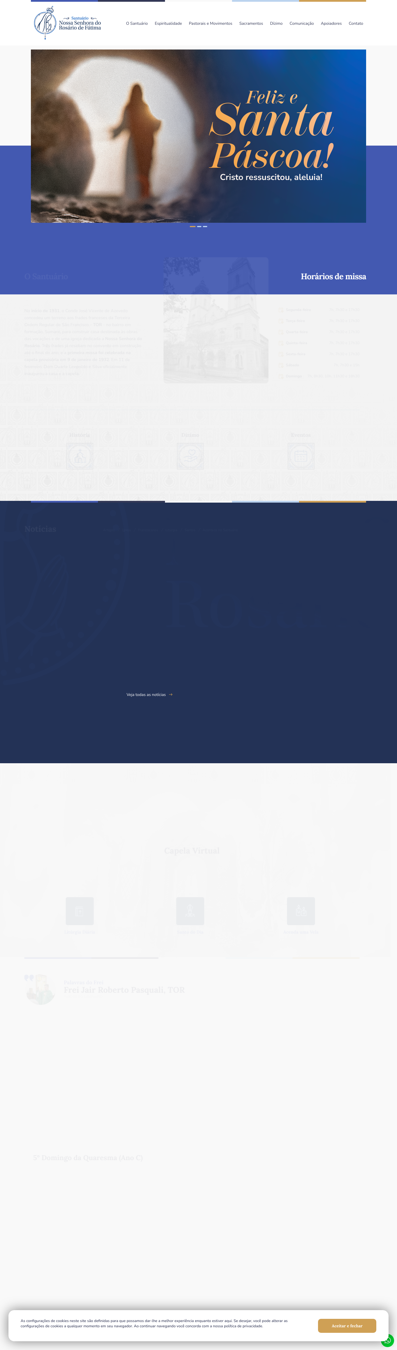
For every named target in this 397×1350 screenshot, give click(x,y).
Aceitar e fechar (346, 1325)
